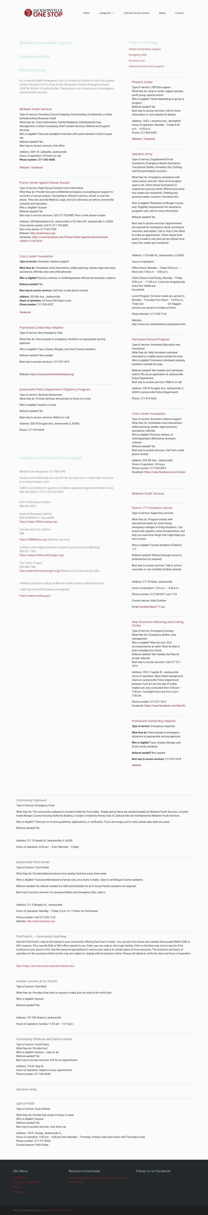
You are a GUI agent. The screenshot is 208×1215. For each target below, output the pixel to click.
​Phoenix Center (142, 82)
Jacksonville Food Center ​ (33, 862)
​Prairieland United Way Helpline (154, 721)
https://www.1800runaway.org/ (38, 521)
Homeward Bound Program (151, 339)
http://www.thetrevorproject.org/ (40, 571)
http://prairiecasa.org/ (42, 233)
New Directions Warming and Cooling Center (157, 623)
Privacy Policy (68, 1210)
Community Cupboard (31, 800)
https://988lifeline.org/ (33, 539)
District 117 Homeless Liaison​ (152, 508)
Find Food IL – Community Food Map (41, 936)
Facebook (37, 167)
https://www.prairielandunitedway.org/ (52, 374)
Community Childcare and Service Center (44, 1039)
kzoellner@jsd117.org (152, 606)
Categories (106, 13)
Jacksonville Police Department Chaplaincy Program (55, 389)
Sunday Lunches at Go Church (36, 981)
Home (86, 12)
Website (24, 167)
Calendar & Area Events (136, 12)
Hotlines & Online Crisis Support (146, 66)
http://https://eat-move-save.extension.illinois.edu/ (45, 966)
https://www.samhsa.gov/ (35, 595)
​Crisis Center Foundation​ (36, 256)
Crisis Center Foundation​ (149, 414)
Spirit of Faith (25, 1103)
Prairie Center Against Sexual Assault (45, 182)
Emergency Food (138, 54)
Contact (179, 12)
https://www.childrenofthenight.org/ (42, 555)
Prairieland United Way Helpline (41, 327)
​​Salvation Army (142, 154)
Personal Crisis (137, 60)
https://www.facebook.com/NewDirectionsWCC (172, 705)
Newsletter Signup (52, 1210)
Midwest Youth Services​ (36, 109)
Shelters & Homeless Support (145, 49)
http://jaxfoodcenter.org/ (41, 921)
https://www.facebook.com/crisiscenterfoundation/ (174, 472)
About (162, 12)
